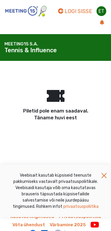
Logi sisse (75, 11)
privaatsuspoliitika (81, 208)
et (101, 11)
